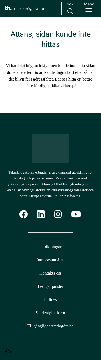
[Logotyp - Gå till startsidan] (50, 148)
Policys (50, 299)
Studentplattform (50, 312)
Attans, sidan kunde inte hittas (51, 39)
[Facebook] (23, 214)
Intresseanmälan (51, 260)
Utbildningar (51, 246)
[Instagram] (58, 214)
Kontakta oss (50, 273)
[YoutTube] (76, 214)
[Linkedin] (41, 214)
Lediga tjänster (51, 286)
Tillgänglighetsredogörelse (50, 326)
